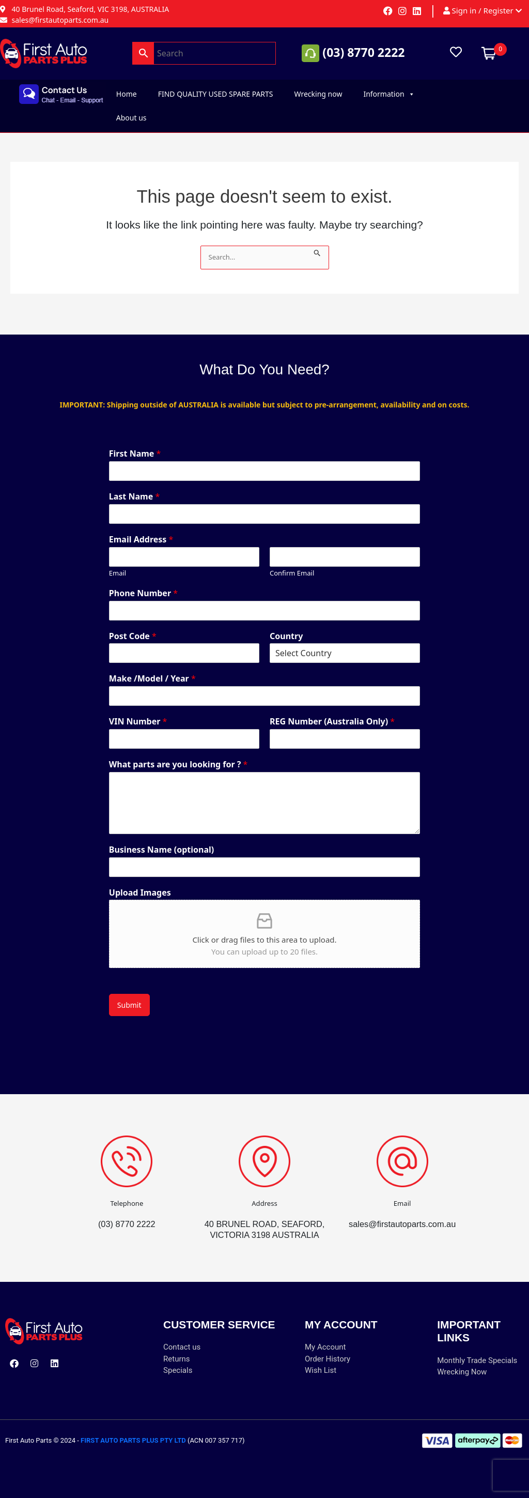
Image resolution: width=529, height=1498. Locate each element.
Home (126, 94)
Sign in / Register (482, 11)
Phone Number (143, 582)
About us (131, 118)
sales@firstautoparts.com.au (402, 1213)
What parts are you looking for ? (178, 753)
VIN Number (138, 710)
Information (388, 94)
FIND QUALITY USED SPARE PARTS (215, 94)
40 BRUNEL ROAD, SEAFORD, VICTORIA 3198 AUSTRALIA (264, 1224)
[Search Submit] (320, 251)
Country (286, 625)
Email (117, 562)
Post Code (133, 625)
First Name (135, 442)
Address (264, 1192)
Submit (129, 994)
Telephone (127, 1192)
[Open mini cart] (488, 52)
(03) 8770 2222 (363, 52)
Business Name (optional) (161, 839)
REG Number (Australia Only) (332, 710)
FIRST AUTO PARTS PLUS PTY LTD (133, 1440)
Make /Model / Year (152, 667)
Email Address (141, 528)
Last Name (134, 485)
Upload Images (140, 881)
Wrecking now (318, 94)
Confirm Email (292, 562)
